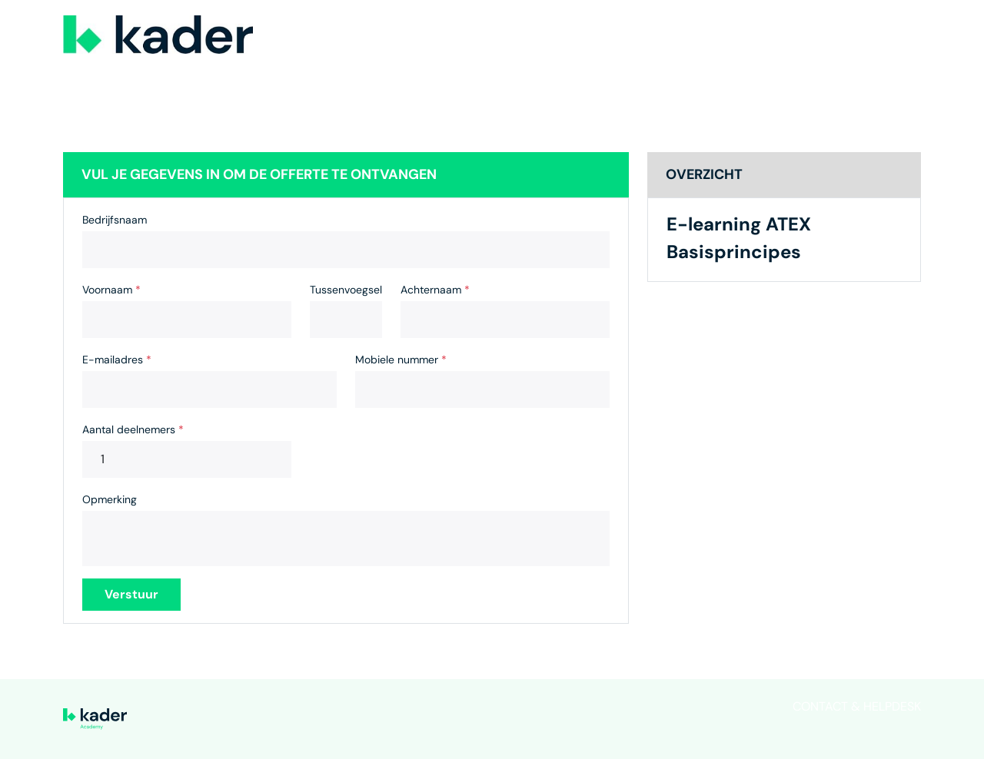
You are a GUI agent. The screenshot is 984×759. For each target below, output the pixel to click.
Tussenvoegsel (346, 290)
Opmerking (109, 499)
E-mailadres (116, 359)
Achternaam (435, 290)
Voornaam (111, 290)
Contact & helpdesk (857, 706)
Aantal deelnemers (133, 429)
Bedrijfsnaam (114, 220)
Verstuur (131, 594)
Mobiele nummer (401, 359)
